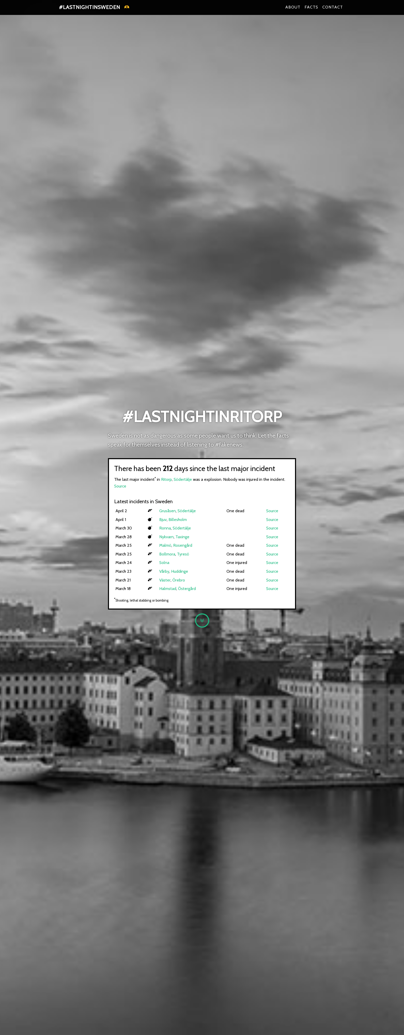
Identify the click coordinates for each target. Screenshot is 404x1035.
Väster (165, 580)
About (292, 10)
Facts (311, 10)
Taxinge (182, 536)
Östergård (187, 588)
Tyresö (183, 554)
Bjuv (163, 519)
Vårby (164, 571)
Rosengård (182, 545)
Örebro (178, 580)
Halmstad (167, 588)
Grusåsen (167, 510)
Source (120, 486)
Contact (332, 10)
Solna (164, 562)
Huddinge (179, 571)
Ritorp (166, 479)
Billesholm (178, 519)
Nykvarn (166, 536)
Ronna (165, 528)
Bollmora (167, 554)
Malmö (165, 545)
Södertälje (183, 479)
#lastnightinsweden (89, 10)
